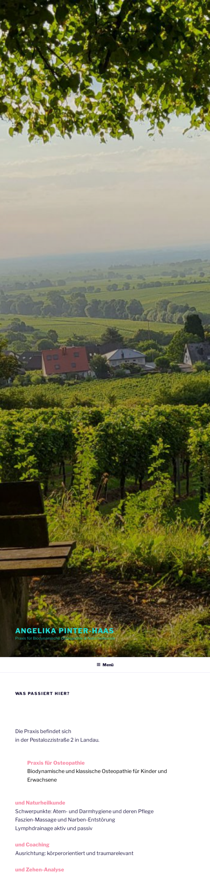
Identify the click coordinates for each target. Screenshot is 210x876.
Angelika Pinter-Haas (64, 631)
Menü (105, 664)
